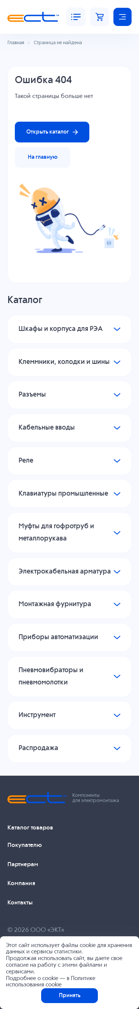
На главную (42, 157)
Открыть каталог (51, 132)
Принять (69, 995)
